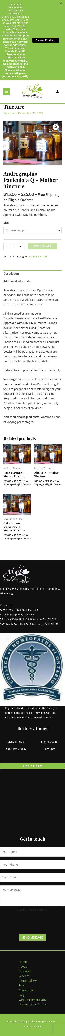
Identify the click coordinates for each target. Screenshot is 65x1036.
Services (24, 976)
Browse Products (45, 40)
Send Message (32, 937)
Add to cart (42, 246)
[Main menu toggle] (6, 91)
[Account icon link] (57, 91)
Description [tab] (11, 274)
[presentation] (26, 922)
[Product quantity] (13, 246)
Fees (22, 985)
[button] (56, 127)
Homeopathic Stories (32, 1004)
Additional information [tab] (18, 281)
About (23, 967)
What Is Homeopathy (32, 1000)
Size (6, 223)
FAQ (21, 995)
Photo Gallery (28, 981)
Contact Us (26, 990)
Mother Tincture (38, 256)
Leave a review (32, 766)
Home (23, 962)
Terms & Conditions (32, 1026)
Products (25, 971)
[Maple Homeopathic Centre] (33, 91)
